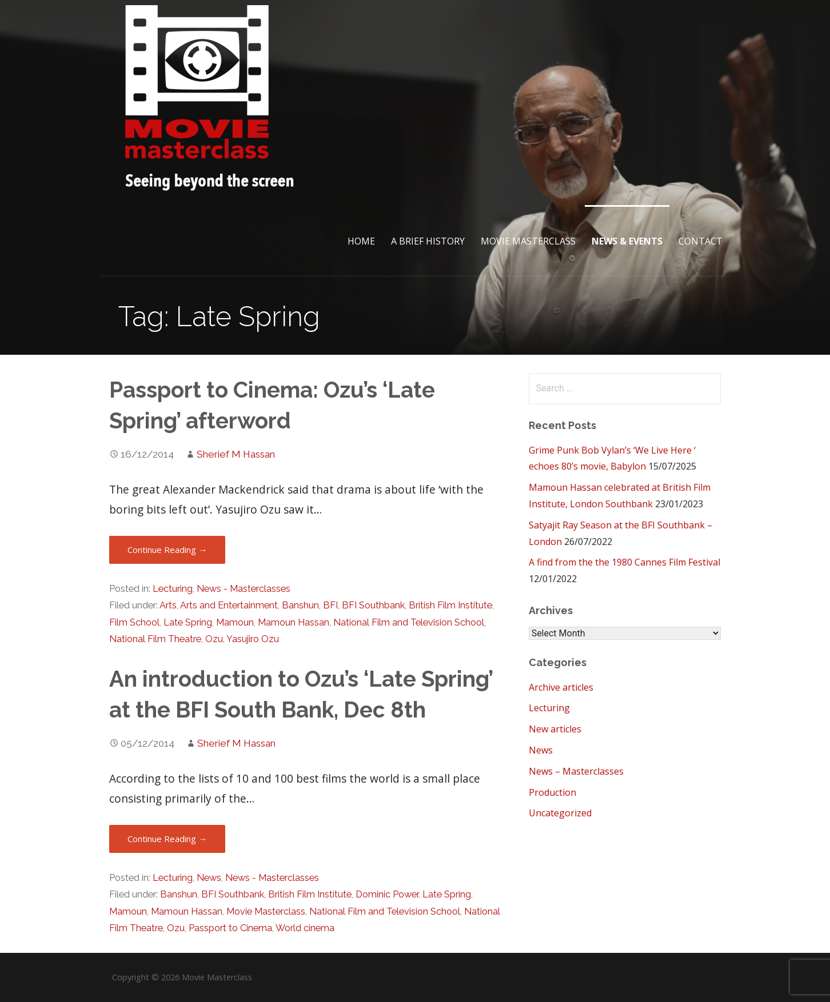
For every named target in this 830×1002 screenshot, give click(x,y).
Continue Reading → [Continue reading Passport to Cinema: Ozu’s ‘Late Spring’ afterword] (167, 549)
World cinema (305, 928)
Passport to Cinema (230, 928)
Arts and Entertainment (229, 605)
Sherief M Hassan (236, 454)
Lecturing (173, 588)
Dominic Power (387, 894)
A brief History (428, 241)
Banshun (300, 605)
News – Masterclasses (576, 771)
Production (552, 792)
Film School (134, 622)
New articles (555, 729)
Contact (701, 241)
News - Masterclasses (243, 588)
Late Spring (187, 622)
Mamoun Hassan (293, 622)
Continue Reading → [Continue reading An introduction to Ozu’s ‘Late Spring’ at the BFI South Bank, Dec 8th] (167, 838)
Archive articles (561, 687)
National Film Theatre (155, 639)
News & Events (627, 241)
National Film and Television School (408, 622)
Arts (168, 605)
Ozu (214, 639)
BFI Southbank (373, 605)
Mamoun (235, 622)
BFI (330, 605)
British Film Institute (450, 605)
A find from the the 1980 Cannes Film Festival (624, 562)
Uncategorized (560, 813)
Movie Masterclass (528, 241)
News (209, 877)
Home (361, 241)
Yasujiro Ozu (252, 639)
